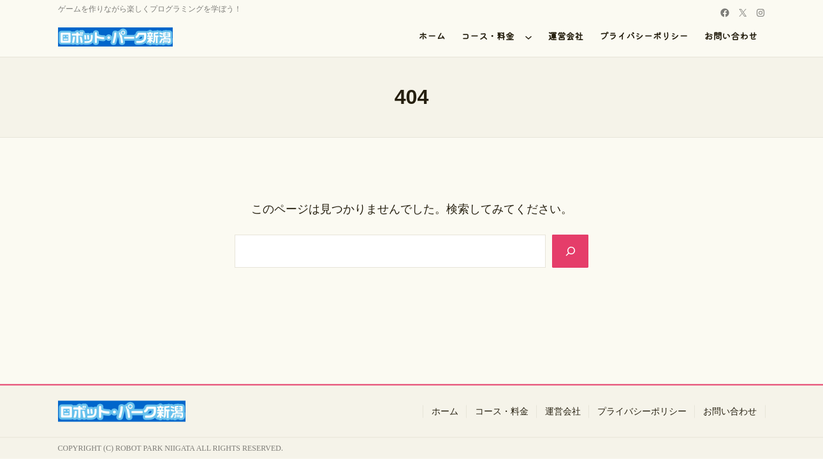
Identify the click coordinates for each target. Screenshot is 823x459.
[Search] (569, 251)
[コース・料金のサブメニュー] (528, 37)
